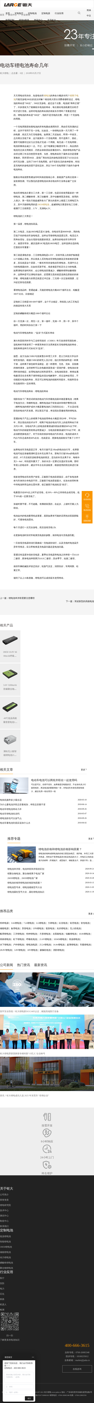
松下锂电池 (18, 939)
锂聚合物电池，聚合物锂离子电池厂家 (25, 873)
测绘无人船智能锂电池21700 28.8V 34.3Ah (10, 755)
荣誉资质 (4, 1200)
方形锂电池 (45, 934)
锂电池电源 (32, 944)
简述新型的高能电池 (84, 601)
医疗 (2, 1278)
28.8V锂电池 (6, 950)
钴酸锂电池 (71, 934)
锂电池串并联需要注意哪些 (22, 598)
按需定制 (10, 20)
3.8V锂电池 (20, 950)
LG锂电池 (41, 923)
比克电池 (63, 923)
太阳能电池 (58, 934)
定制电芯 (19, 13)
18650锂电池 (43, 204)
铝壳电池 (74, 923)
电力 (2, 1288)
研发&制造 (24, 20)
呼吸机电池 (32, 939)
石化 (2, 1294)
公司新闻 (6, 965)
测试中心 (4, 1216)
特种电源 (4, 923)
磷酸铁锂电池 (6, 1263)
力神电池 (52, 923)
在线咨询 (77, 1369)
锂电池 (47, 95)
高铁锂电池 (5, 939)
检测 (2, 1310)
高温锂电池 (74, 939)
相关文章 (6, 769)
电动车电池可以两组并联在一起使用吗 (54, 780)
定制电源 (45, 13)
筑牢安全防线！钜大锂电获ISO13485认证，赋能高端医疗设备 (29, 1011)
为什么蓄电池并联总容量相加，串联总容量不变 (22, 804)
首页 (8, 13)
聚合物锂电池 (6, 1268)
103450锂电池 (60, 939)
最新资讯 (40, 965)
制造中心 (4, 1221)
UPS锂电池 (38, 928)
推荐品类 (6, 911)
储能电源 (4, 928)
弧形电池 (50, 928)
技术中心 (4, 1210)
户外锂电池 (18, 944)
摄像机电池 (45, 950)
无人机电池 (75, 928)
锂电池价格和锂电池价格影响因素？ (60, 849)
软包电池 (85, 923)
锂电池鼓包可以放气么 (11, 818)
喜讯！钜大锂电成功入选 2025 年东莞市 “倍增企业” (24, 1095)
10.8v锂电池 (85, 934)
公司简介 (4, 1194)
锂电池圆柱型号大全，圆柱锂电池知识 (25, 892)
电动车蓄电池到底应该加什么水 (15, 823)
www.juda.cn (56, 1392)
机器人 (3, 1304)
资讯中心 (38, 20)
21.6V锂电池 (45, 939)
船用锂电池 (5, 934)
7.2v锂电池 (29, 923)
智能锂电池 (5, 1241)
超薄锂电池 (72, 944)
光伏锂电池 (62, 928)
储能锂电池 (5, 1252)
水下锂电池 (5, 944)
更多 (83, 770)
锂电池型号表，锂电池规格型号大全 (24, 887)
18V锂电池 (32, 950)
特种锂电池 (32, 934)
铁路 (2, 1299)
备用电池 (15, 928)
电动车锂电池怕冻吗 (9, 814)
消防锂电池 (58, 950)
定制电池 (32, 13)
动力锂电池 (5, 1257)
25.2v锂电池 (45, 944)
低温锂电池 (5, 1236)
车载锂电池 (85, 944)
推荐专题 (13, 838)
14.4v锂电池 (59, 944)
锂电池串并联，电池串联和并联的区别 (25, 869)
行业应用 (59, 13)
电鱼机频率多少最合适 (11, 800)
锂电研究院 (5, 1205)
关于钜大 (51, 20)
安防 (2, 1283)
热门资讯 (23, 965)
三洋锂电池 (18, 934)
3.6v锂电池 (16, 923)
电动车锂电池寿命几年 (11, 809)
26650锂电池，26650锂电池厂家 (22, 878)
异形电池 (26, 928)
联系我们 (10, 27)
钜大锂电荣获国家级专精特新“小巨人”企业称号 (22, 1053)
